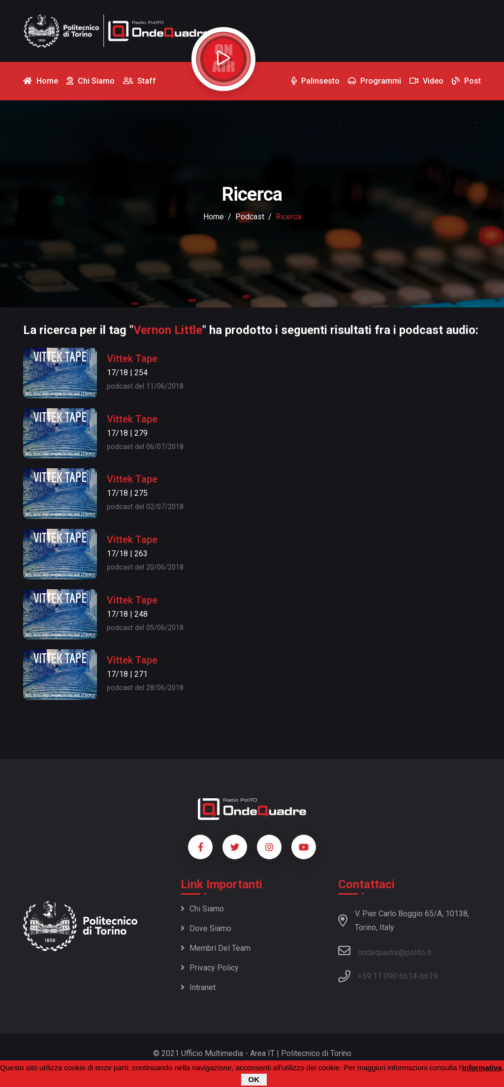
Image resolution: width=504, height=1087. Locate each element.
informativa (482, 1067)
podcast (249, 216)
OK (254, 1079)
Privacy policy (210, 967)
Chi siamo (202, 908)
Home (213, 216)
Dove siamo (206, 928)
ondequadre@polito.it (384, 950)
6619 (429, 976)
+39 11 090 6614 (387, 976)
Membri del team (216, 948)
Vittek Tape (132, 358)
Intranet (198, 987)
